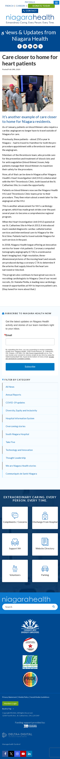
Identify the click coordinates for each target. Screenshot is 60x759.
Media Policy (23, 697)
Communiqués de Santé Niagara (21, 473)
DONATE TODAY (41, 6)
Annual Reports (13, 394)
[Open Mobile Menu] (56, 3)
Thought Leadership (16, 457)
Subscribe (30, 366)
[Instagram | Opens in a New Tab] (17, 754)
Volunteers (15, 575)
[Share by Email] (35, 46)
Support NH (15, 548)
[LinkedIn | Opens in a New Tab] (29, 754)
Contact (31, 11)
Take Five (10, 442)
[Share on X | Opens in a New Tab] (40, 46)
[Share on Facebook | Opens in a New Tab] (19, 46)
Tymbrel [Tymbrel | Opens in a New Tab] (17, 744)
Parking (45, 575)
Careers (20, 6)
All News (10, 386)
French (9, 6)
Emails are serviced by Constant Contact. (30, 357)
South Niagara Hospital (17, 434)
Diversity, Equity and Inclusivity (21, 410)
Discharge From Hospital (44, 522)
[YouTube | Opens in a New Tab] (23, 754)
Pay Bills (30, 2)
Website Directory (45, 548)
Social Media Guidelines (39, 697)
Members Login (10, 703)
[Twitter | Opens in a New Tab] (11, 754)
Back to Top (6, 709)
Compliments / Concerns (15, 522)
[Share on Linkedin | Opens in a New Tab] (30, 46)
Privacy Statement (9, 697)
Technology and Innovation (19, 450)
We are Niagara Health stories (21, 465)
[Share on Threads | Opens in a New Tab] (25, 46)
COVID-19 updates (15, 402)
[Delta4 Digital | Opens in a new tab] (17, 735)
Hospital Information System (20, 418)
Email (9, 335)
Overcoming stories (15, 426)
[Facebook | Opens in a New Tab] (5, 754)
